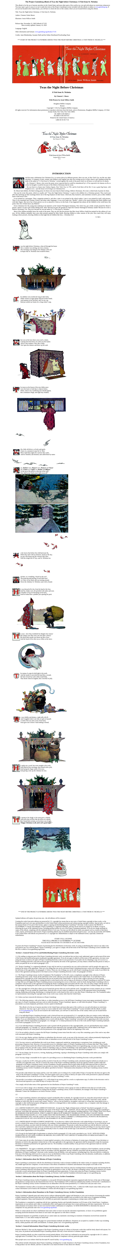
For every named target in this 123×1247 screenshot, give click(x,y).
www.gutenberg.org (101, 7)
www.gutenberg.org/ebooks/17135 (45, 32)
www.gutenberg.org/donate (48, 1207)
